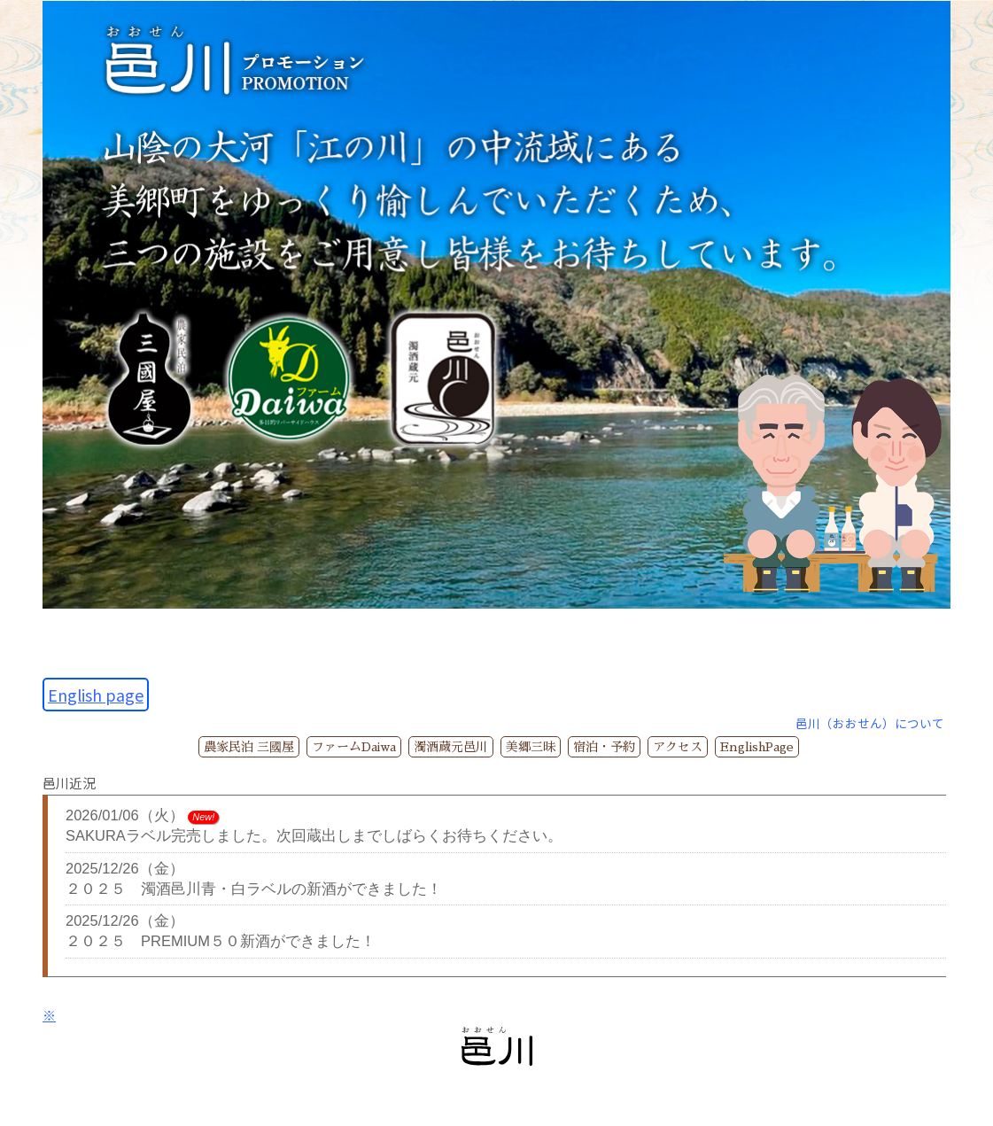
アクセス (677, 747)
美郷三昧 (530, 747)
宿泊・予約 (604, 747)
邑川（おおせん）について (869, 723)
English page (96, 694)
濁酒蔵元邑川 (451, 747)
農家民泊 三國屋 (249, 747)
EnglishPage (757, 747)
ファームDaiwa (354, 747)
